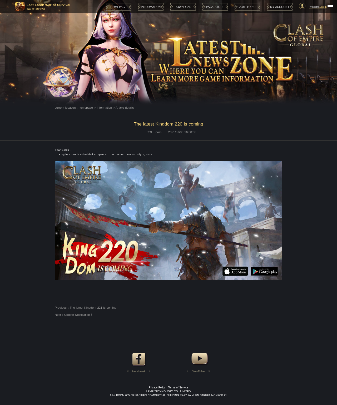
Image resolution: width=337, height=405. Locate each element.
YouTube (198, 371)
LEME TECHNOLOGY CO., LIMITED (168, 391)
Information (104, 107)
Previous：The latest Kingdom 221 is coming (85, 307)
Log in (322, 6)
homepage (86, 107)
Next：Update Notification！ (74, 314)
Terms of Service (178, 387)
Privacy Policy (157, 387)
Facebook (138, 371)
